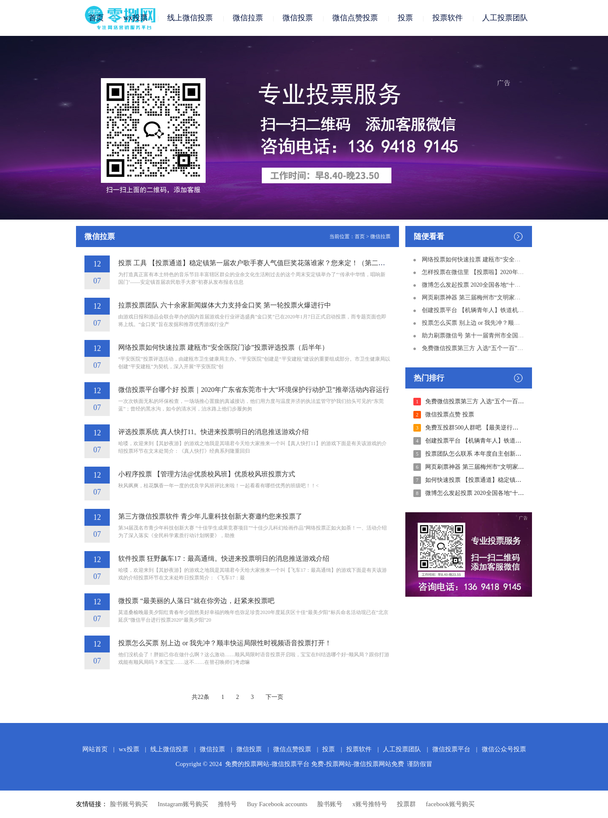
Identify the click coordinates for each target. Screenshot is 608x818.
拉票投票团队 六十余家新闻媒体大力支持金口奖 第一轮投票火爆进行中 (224, 305)
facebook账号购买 (450, 804)
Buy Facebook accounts (277, 804)
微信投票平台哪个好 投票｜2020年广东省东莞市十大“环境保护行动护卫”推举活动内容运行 (253, 389)
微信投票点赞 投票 (449, 414)
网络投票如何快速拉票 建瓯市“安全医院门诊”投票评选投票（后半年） (223, 347)
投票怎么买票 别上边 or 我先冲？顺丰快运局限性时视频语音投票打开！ (224, 643)
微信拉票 (248, 18)
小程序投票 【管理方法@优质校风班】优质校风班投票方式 (206, 474)
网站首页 (95, 749)
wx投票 (135, 18)
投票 (405, 18)
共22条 (200, 697)
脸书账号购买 (129, 804)
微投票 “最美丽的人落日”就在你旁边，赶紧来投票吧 (196, 600)
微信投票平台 (451, 749)
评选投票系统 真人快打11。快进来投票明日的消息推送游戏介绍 (213, 431)
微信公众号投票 (504, 749)
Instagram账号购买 (182, 804)
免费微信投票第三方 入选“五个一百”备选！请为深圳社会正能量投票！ (514, 348)
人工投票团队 (505, 18)
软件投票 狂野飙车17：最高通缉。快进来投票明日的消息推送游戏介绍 (223, 558)
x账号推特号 (370, 804)
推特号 (227, 804)
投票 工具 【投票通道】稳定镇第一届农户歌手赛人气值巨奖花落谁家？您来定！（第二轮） (255, 262)
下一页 (274, 697)
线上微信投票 (190, 18)
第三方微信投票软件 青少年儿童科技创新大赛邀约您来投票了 (210, 516)
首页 (96, 18)
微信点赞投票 (355, 18)
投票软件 (447, 18)
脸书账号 (329, 804)
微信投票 (297, 18)
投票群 (406, 804)
